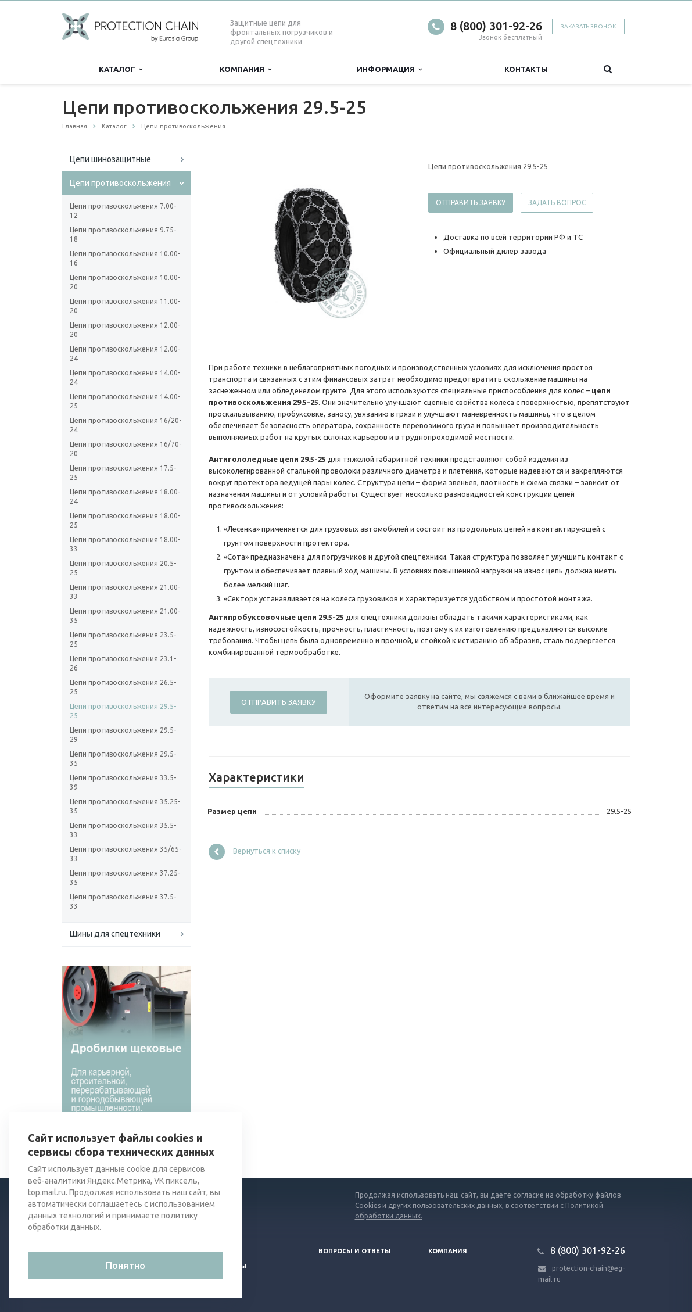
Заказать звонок (588, 26)
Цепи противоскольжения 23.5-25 (123, 639)
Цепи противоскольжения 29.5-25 (123, 710)
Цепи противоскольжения (120, 183)
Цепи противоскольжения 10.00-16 (125, 258)
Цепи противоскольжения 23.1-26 (123, 663)
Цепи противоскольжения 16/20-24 (125, 425)
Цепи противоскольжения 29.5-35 (123, 758)
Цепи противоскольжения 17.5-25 (123, 472)
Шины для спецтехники (115, 933)
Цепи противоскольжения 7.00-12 (123, 210)
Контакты (526, 69)
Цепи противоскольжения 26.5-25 (123, 687)
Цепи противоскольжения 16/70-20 (125, 448)
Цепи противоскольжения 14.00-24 (125, 377)
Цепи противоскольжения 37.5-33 (123, 901)
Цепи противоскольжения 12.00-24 (125, 353)
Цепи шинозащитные (110, 159)
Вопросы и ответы (354, 1251)
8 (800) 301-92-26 (496, 26)
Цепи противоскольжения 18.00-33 (125, 544)
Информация (389, 69)
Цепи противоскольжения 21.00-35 (125, 615)
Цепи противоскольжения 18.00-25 (125, 520)
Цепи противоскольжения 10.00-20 (125, 282)
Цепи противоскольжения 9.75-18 (123, 234)
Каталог (120, 69)
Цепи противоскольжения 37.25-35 (125, 877)
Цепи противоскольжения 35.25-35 (125, 806)
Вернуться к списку (254, 852)
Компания (245, 69)
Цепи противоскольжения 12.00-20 (125, 329)
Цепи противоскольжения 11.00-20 (125, 305)
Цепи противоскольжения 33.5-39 (123, 782)
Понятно (125, 1265)
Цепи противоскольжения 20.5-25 (123, 568)
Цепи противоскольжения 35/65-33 (125, 853)
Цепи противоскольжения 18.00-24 (125, 496)
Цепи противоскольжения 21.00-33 (125, 591)
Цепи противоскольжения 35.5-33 (123, 830)
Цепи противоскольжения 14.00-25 (125, 401)
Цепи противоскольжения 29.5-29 (123, 734)
